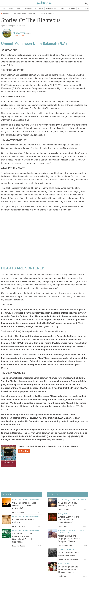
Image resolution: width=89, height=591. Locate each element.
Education (39, 8)
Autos (11, 8)
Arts (3, 8)
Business (28, 8)
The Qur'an (63, 514)
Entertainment (51, 8)
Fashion (72, 8)
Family (63, 8)
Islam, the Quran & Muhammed (72, 500)
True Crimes (63, 564)
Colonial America (66, 549)
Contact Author (18, 35)
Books (19, 8)
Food (80, 8)
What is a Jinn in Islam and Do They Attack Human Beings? (68, 520)
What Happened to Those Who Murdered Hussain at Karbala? (24, 506)
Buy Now (24, 451)
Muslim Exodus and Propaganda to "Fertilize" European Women (69, 539)
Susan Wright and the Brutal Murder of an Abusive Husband (68, 569)
